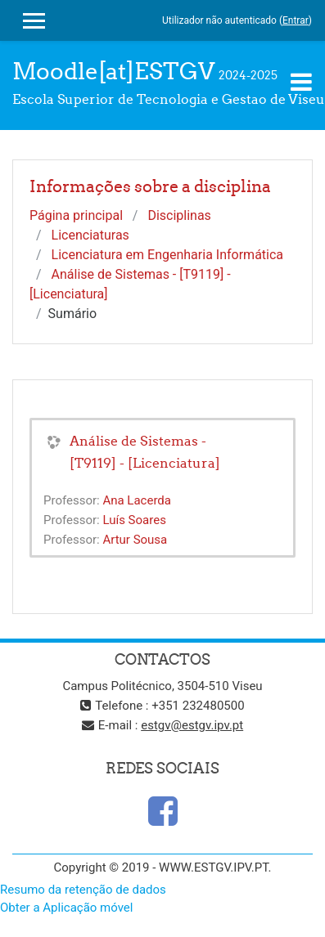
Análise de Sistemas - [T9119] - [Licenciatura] (145, 452)
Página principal (76, 215)
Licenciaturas (90, 235)
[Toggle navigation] (301, 81)
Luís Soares (133, 520)
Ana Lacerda (136, 500)
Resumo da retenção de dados (83, 889)
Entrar (295, 20)
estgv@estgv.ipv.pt (192, 725)
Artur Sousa (134, 539)
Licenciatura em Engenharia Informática (167, 254)
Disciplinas (178, 215)
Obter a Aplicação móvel (66, 907)
